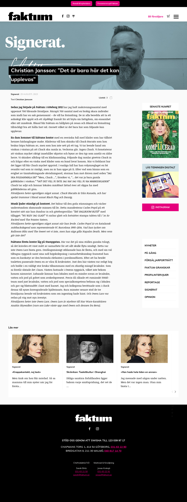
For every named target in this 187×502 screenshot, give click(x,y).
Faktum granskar (157, 267)
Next (175, 391)
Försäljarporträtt (159, 260)
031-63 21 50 (81, 472)
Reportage (152, 282)
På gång (150, 253)
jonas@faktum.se (104, 475)
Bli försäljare (155, 16)
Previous (173, 391)
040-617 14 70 (112, 451)
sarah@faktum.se (81, 475)
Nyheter (150, 245)
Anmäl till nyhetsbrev (81, 3)
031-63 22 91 (103, 472)
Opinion (150, 297)
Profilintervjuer (157, 275)
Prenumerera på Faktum (107, 3)
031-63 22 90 (118, 447)
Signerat (151, 290)
